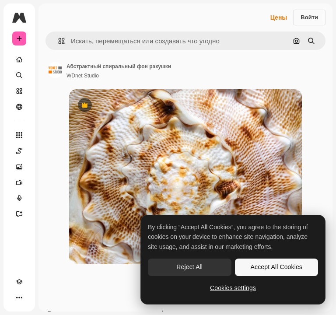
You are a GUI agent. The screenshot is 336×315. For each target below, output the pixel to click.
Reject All (189, 266)
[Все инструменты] (19, 135)
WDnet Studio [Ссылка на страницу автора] (82, 76)
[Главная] (19, 59)
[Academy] (19, 282)
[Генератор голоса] (19, 198)
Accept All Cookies (276, 266)
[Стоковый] (19, 91)
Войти (309, 17)
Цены (278, 17)
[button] (58, 41)
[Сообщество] (19, 107)
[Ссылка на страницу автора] (55, 70)
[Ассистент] (19, 214)
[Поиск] (19, 75)
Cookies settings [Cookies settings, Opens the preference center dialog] (233, 287)
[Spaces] (19, 151)
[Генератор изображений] (19, 167)
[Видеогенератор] (19, 182)
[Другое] (19, 297)
